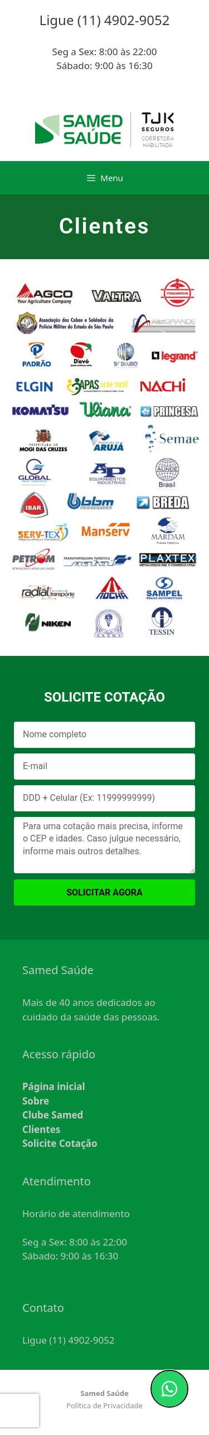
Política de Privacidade (104, 1405)
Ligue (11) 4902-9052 (68, 1340)
